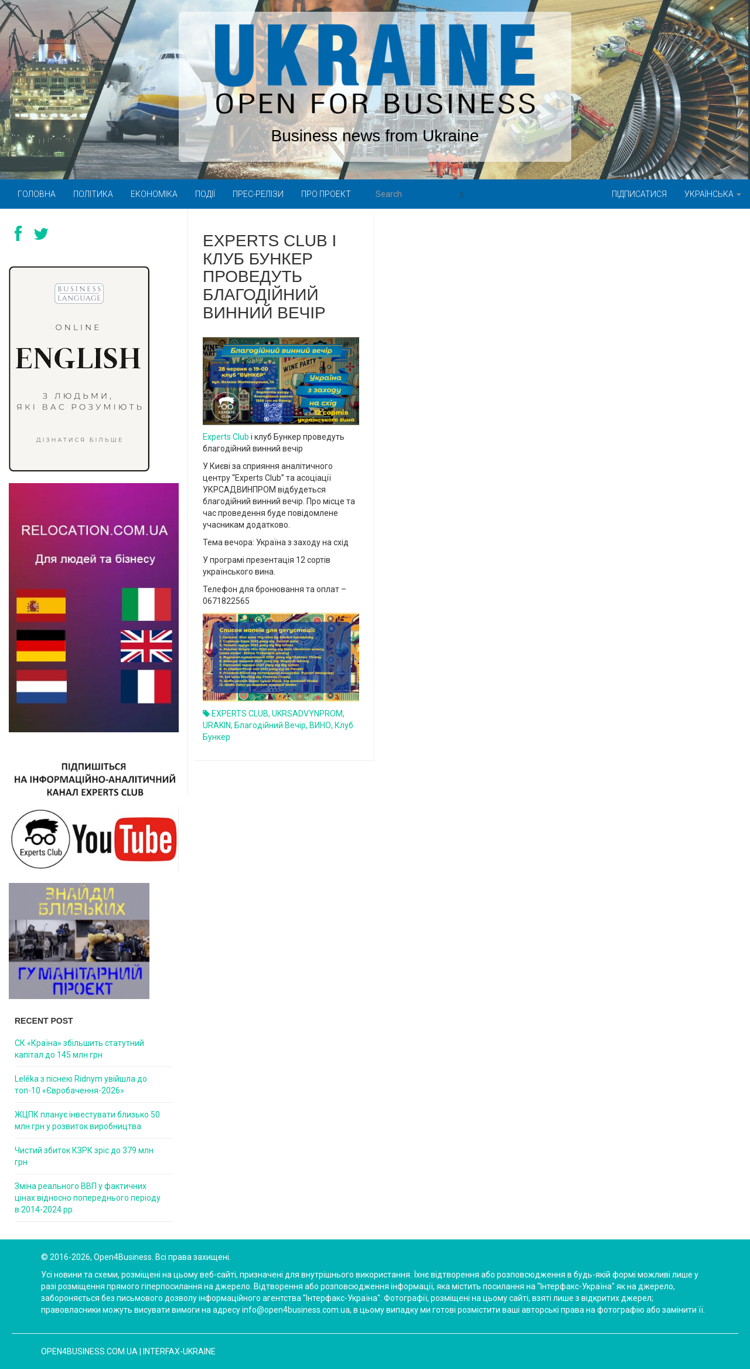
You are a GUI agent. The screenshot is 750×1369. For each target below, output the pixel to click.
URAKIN (217, 725)
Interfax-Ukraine (179, 1351)
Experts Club (226, 436)
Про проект (326, 194)
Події (205, 194)
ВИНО (320, 725)
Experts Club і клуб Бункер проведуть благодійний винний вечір (269, 277)
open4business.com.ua (89, 1351)
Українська (712, 194)
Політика (93, 194)
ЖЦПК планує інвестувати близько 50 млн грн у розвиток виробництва (87, 1120)
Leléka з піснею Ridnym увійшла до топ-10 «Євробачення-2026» (81, 1084)
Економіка (154, 194)
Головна (37, 194)
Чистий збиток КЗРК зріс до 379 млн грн (84, 1156)
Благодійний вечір (270, 725)
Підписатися (639, 194)
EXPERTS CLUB (240, 713)
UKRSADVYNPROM (307, 713)
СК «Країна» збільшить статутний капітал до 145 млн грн (79, 1048)
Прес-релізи (258, 194)
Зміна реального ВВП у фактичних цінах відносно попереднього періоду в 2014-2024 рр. (88, 1197)
